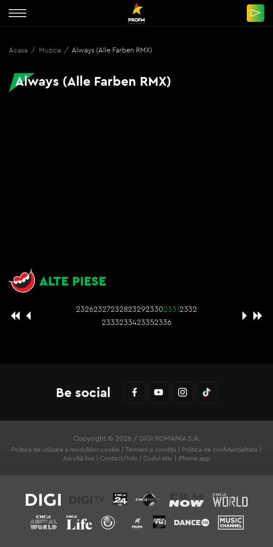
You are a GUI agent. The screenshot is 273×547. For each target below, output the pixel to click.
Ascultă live (78, 458)
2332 (188, 309)
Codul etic (158, 458)
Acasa (19, 49)
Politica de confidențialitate (220, 449)
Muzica (50, 49)
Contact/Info (119, 458)
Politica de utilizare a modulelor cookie (65, 449)
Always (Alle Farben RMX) (112, 49)
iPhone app (194, 458)
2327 (102, 309)
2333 (110, 322)
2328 (119, 309)
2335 (145, 322)
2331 (171, 309)
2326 (84, 309)
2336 (163, 322)
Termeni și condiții (150, 449)
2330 (154, 309)
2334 (128, 322)
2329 (136, 309)
